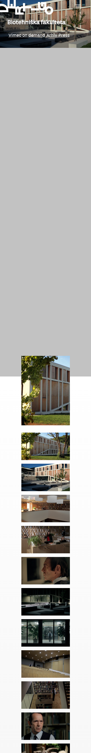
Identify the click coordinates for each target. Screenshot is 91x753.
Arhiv (51, 35)
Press (64, 35)
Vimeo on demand (26, 35)
